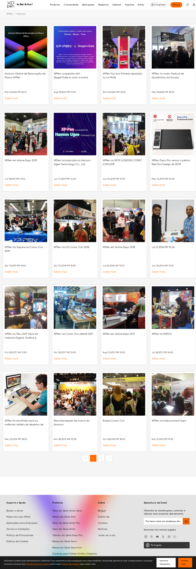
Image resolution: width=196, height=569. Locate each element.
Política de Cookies (17, 523)
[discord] (157, 518)
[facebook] (151, 518)
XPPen (9, 13)
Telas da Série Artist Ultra (67, 492)
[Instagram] (146, 518)
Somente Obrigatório (165, 562)
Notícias (102, 511)
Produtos (55, 5)
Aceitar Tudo (184, 562)
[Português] (167, 527)
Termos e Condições (18, 511)
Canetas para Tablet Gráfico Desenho (74, 535)
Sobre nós (104, 498)
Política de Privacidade (19, 517)
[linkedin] (169, 518)
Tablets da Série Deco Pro (67, 517)
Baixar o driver (14, 492)
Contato (103, 504)
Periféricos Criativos (63, 547)
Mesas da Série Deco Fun (67, 529)
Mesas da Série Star (64, 498)
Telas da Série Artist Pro (66, 504)
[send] (186, 503)
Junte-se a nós (106, 517)
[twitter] (163, 518)
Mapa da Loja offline (18, 498)
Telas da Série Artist (63, 511)
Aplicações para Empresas (22, 504)
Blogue (102, 492)
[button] (187, 5)
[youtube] (175, 518)
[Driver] (141, 5)
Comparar (159, 5)
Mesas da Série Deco (64, 523)
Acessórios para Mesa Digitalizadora (73, 541)
